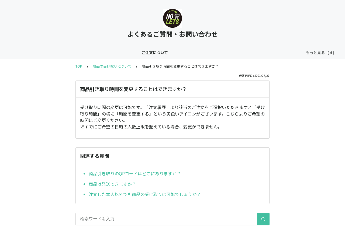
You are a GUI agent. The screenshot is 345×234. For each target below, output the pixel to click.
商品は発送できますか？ (112, 184)
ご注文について (67, 52)
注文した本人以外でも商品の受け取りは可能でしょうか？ (145, 194)
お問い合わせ (197, 52)
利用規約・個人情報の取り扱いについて (250, 52)
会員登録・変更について (157, 52)
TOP (78, 66)
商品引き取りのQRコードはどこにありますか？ (135, 173)
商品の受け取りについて (108, 52)
